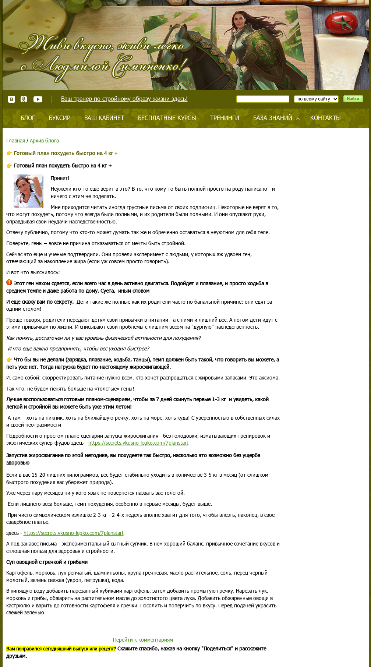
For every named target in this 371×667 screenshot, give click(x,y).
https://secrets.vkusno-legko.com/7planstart (138, 442)
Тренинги (224, 117)
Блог (28, 117)
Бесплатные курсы (167, 117)
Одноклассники (24, 99)
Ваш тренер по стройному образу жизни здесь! (124, 98)
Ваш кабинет (104, 117)
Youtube (37, 99)
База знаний (272, 117)
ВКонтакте (11, 99)
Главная (15, 140)
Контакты (325, 117)
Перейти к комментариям (143, 639)
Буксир (59, 117)
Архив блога (44, 140)
